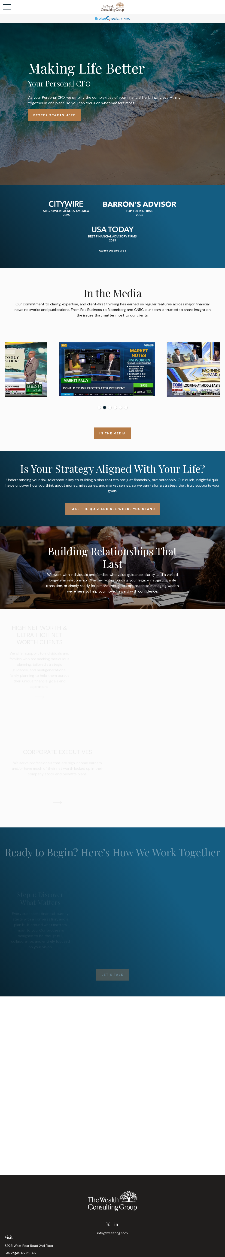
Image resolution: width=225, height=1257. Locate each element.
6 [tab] (125, 407)
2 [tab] (104, 407)
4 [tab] (115, 407)
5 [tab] (120, 407)
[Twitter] (108, 1224)
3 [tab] (109, 407)
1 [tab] (99, 407)
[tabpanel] (58, 370)
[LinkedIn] (116, 1224)
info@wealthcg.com (112, 1233)
